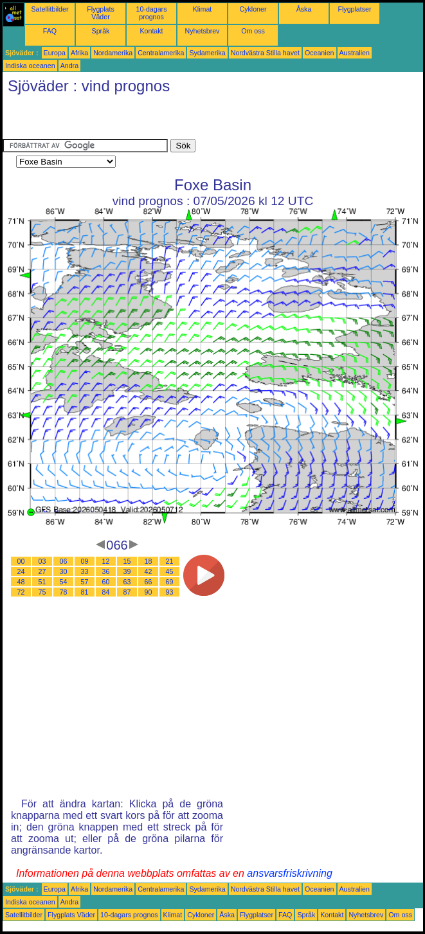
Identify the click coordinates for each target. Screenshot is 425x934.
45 (170, 571)
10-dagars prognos (151, 13)
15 (127, 561)
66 (148, 582)
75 (42, 592)
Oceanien (319, 53)
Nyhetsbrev (202, 31)
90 (148, 592)
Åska (304, 9)
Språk (101, 31)
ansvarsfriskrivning (289, 873)
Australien (354, 53)
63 (127, 582)
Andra (69, 65)
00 (21, 561)
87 (127, 592)
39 (127, 571)
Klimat (202, 9)
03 (42, 561)
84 (106, 592)
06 (64, 561)
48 (21, 582)
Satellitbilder (49, 9)
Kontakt (151, 31)
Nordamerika (112, 53)
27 (42, 571)
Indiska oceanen (30, 65)
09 (85, 561)
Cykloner (252, 9)
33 (85, 571)
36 (106, 571)
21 (170, 561)
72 (21, 592)
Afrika (79, 53)
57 (85, 582)
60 (106, 582)
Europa (55, 53)
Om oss (253, 31)
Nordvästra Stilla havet (265, 53)
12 (106, 561)
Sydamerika (207, 53)
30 (64, 571)
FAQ (50, 31)
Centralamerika (161, 53)
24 (21, 571)
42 (148, 571)
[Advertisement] (153, 119)
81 (85, 592)
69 (170, 582)
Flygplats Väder (100, 13)
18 (148, 561)
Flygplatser (354, 9)
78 (64, 592)
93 (170, 592)
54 (64, 582)
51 (42, 582)
